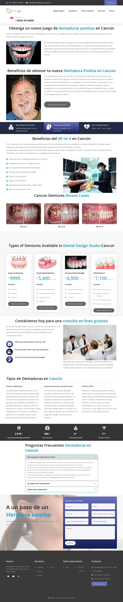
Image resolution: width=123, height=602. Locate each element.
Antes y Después (87, 11)
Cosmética (72, 11)
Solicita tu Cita (99, 584)
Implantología (58, 11)
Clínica (112, 11)
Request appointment (18, 304)
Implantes (40, 567)
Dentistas (101, 11)
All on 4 (52, 567)
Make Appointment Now (57, 104)
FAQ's (67, 567)
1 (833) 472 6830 (17, 3)
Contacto (110, 3)
